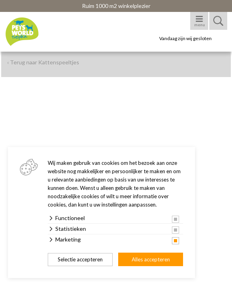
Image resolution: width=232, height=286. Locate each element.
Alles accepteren (151, 259)
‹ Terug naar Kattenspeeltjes (43, 62)
